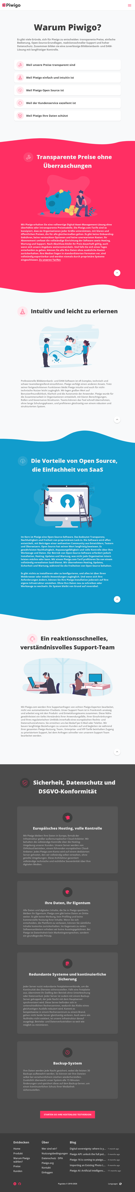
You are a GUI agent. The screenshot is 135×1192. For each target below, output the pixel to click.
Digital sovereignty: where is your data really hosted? (88, 1148)
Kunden (17, 1171)
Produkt (18, 1153)
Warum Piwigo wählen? (21, 1160)
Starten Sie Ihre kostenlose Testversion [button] (67, 1114)
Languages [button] (115, 1183)
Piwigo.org (48, 1163)
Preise (16, 1166)
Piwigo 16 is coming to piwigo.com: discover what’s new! (88, 1159)
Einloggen (47, 1172)
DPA (60, 1158)
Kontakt (46, 1167)
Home (16, 1148)
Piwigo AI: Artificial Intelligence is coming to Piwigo (88, 1170)
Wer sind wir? (49, 1148)
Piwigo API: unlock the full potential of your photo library (88, 1154)
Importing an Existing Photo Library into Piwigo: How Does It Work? (88, 1165)
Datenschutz (49, 1158)
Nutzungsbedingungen (55, 1153)
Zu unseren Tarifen (50, 259)
